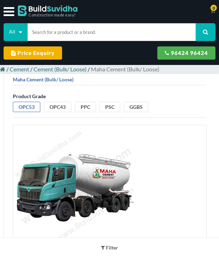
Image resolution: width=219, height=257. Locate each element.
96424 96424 (186, 53)
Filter (109, 248)
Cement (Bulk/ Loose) (60, 69)
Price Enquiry (33, 53)
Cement (19, 69)
